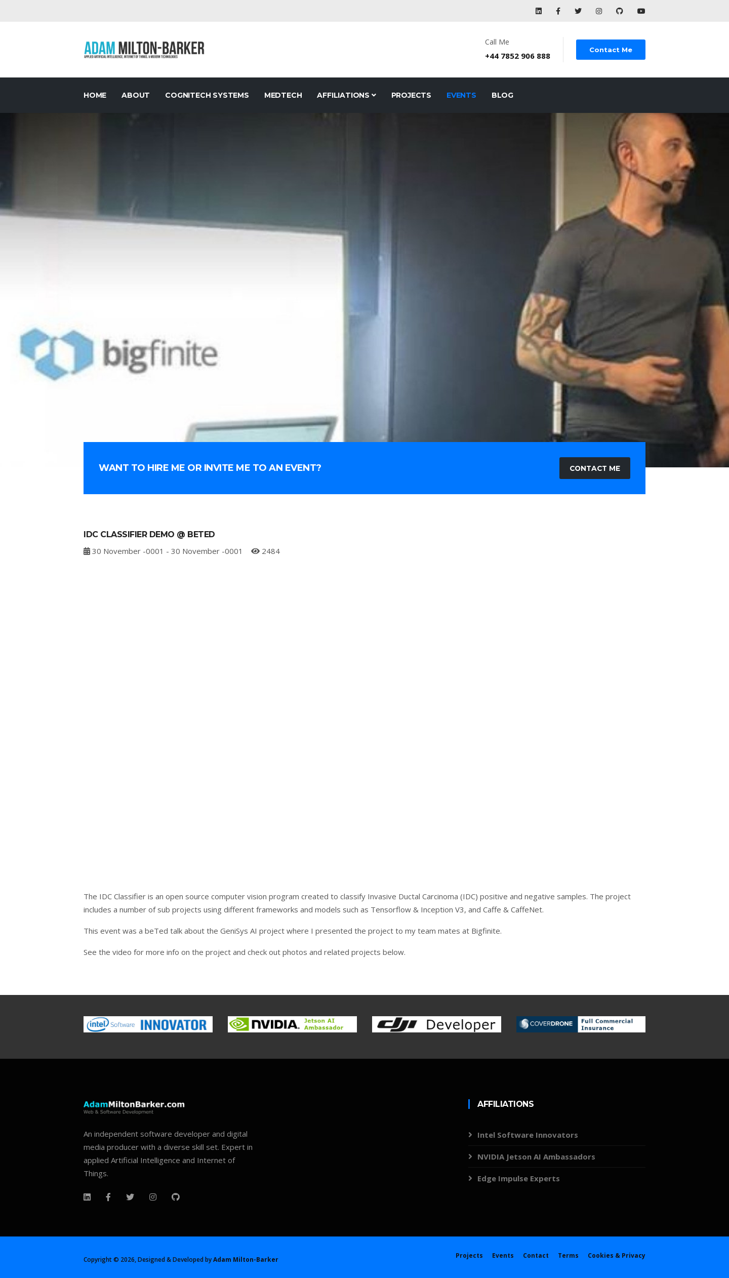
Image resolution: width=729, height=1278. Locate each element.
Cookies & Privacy (616, 1255)
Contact (536, 1255)
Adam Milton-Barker (245, 1259)
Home (95, 95)
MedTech (283, 95)
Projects (411, 95)
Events (461, 95)
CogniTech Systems (207, 95)
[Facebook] (87, 1197)
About (136, 95)
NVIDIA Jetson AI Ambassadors (536, 1157)
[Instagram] (153, 1197)
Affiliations (346, 95)
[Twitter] (130, 1197)
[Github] (175, 1197)
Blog (502, 95)
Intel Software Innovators (527, 1135)
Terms (568, 1255)
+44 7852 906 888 (518, 56)
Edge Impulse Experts (518, 1179)
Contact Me (611, 50)
